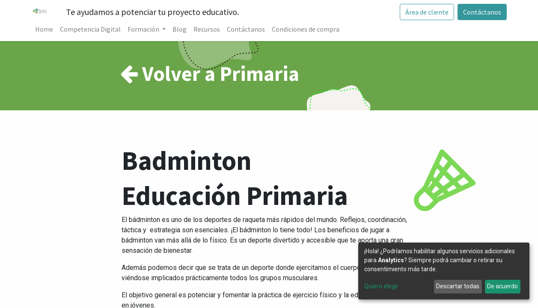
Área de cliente (427, 12)
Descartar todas (457, 286)
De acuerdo (502, 286)
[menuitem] (44, 29)
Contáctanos (482, 12)
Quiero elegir (381, 286)
